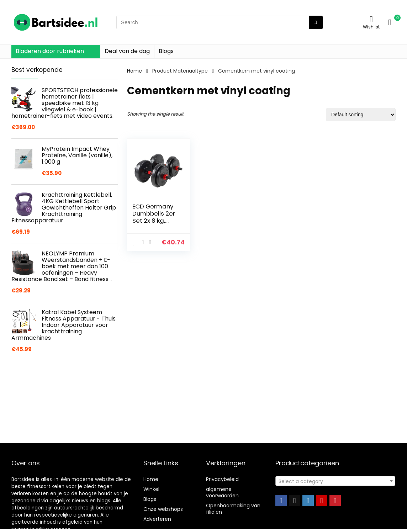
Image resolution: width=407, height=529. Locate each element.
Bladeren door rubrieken (50, 51)
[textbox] (335, 481)
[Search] (316, 22)
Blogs (166, 51)
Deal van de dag (127, 51)
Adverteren (157, 519)
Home (134, 70)
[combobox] (335, 481)
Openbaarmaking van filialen (233, 508)
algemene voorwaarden (222, 492)
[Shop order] (361, 114)
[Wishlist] (371, 19)
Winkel (151, 489)
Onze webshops (163, 509)
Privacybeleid (222, 479)
